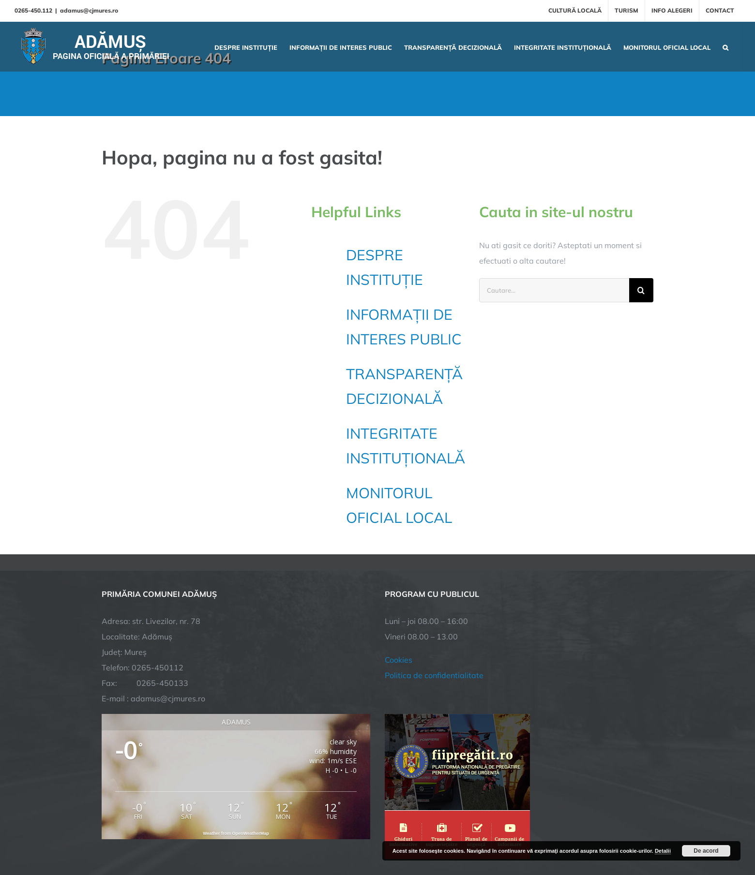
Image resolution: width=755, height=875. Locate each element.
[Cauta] (641, 290)
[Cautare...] (554, 290)
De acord (706, 850)
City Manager (253, 834)
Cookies (398, 560)
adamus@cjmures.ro (89, 10)
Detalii (663, 851)
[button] (725, 46)
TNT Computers (207, 834)
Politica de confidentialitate (434, 576)
